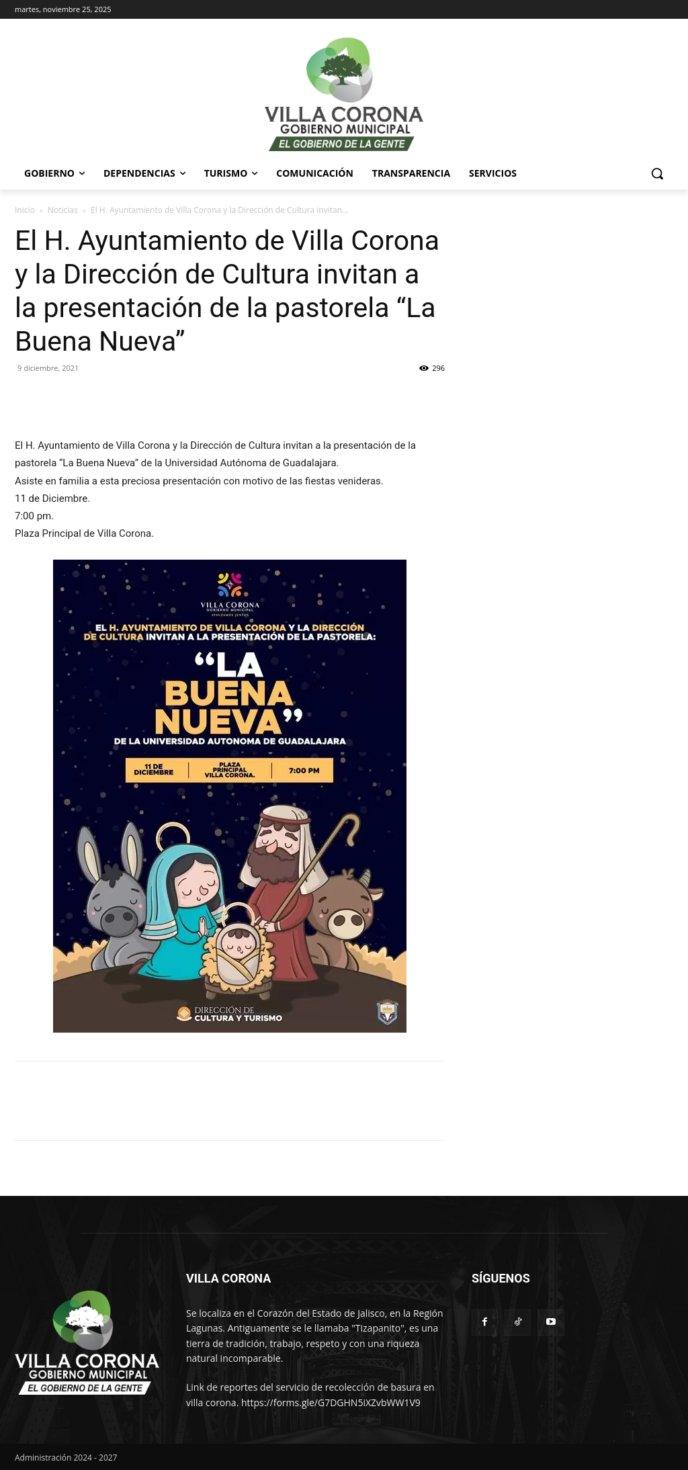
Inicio (25, 210)
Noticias (63, 210)
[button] (657, 173)
